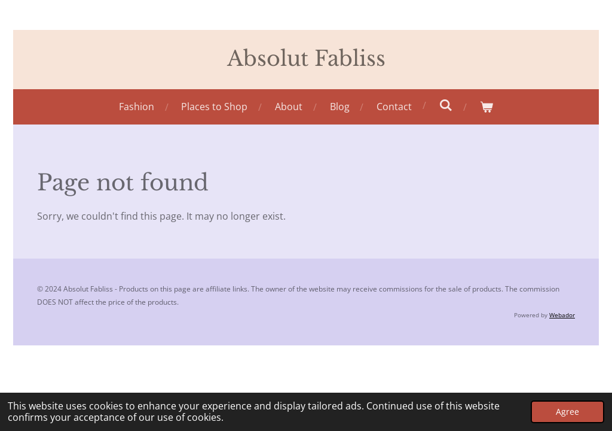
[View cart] (486, 107)
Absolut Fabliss (306, 58)
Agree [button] (567, 411)
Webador (562, 315)
